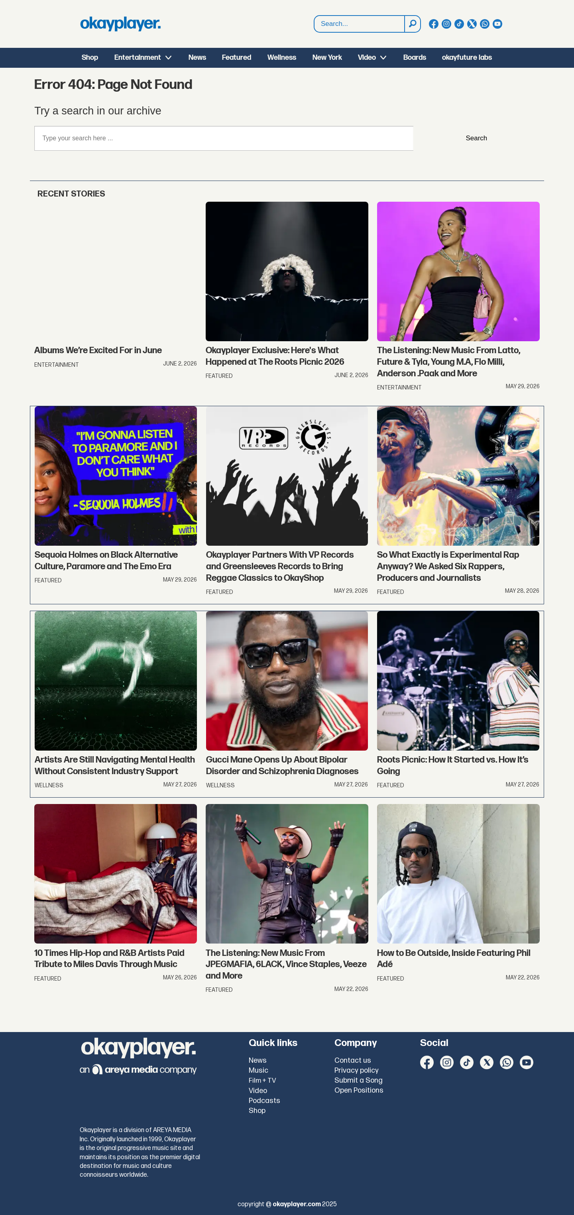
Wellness (281, 57)
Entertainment (137, 57)
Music (258, 1070)
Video (367, 57)
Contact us (352, 1060)
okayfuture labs (467, 57)
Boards (414, 57)
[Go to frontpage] (120, 24)
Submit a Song (358, 1080)
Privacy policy (356, 1070)
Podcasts (264, 1101)
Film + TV (262, 1081)
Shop (90, 57)
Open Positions (358, 1090)
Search (476, 138)
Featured (236, 57)
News (197, 57)
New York (327, 57)
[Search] (412, 24)
